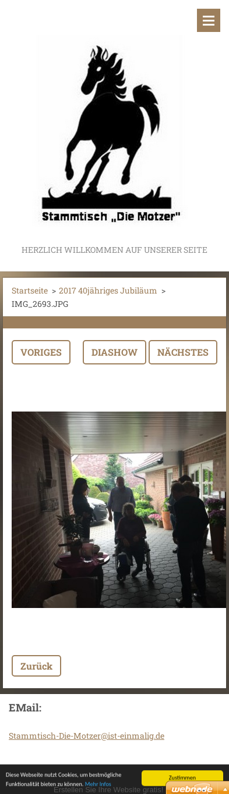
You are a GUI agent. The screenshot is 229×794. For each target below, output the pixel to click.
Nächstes (183, 352)
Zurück (36, 666)
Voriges (41, 352)
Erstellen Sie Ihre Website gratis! (108, 789)
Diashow (114, 352)
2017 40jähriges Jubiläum (108, 290)
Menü (208, 20)
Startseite (30, 290)
